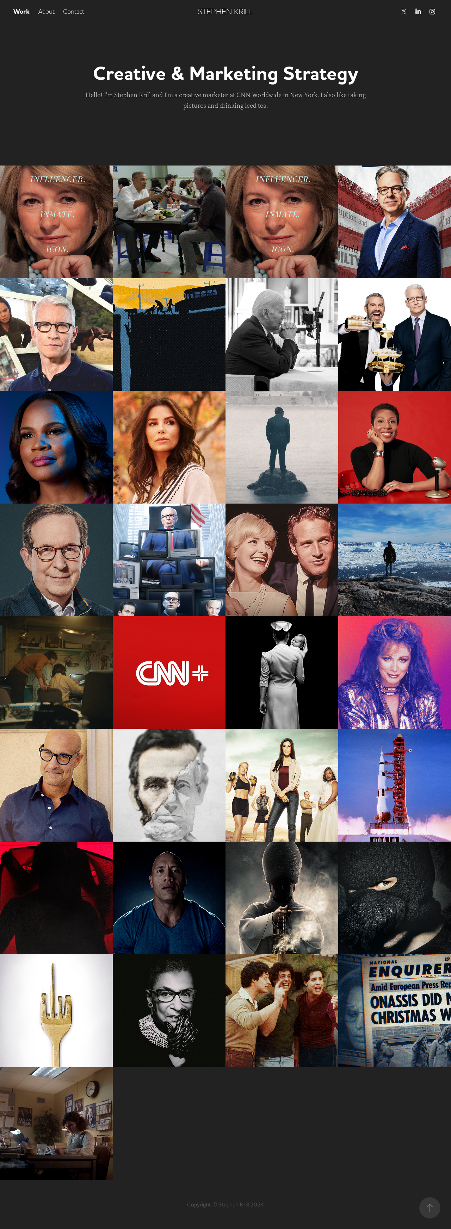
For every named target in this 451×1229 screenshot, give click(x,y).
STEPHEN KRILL (225, 11)
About (46, 11)
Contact (73, 11)
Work (21, 11)
